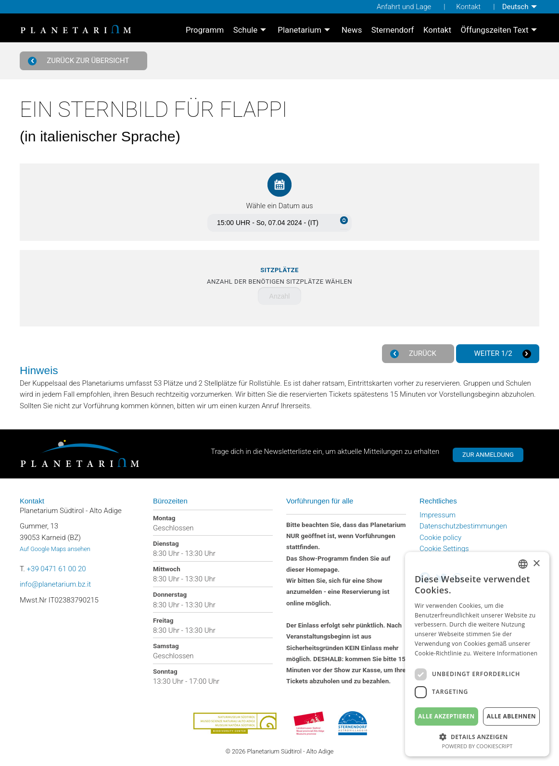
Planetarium (299, 30)
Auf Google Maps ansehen (55, 549)
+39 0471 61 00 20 (56, 569)
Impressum (437, 515)
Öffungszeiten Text (494, 30)
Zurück (414, 353)
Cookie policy (440, 537)
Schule (245, 30)
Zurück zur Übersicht (80, 60)
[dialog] (477, 654)
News (352, 30)
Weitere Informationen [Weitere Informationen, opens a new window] (505, 653)
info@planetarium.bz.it (55, 584)
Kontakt (468, 6)
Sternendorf (392, 30)
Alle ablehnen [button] (511, 716)
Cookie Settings (444, 548)
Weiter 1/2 (501, 353)
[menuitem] (520, 6)
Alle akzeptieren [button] (446, 716)
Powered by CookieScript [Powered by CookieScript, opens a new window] (477, 746)
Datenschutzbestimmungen (463, 526)
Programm (205, 30)
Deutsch (515, 6)
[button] (477, 736)
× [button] (536, 563)
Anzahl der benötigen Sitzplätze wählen (279, 275)
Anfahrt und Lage (404, 6)
